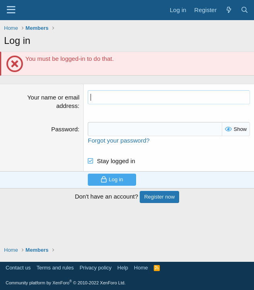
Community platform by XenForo (66, 282)
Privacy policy (96, 268)
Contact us (18, 268)
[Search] (244, 9)
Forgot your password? (118, 140)
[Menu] (11, 10)
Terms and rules (55, 268)
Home (141, 268)
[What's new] (228, 9)
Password (64, 129)
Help (123, 268)
